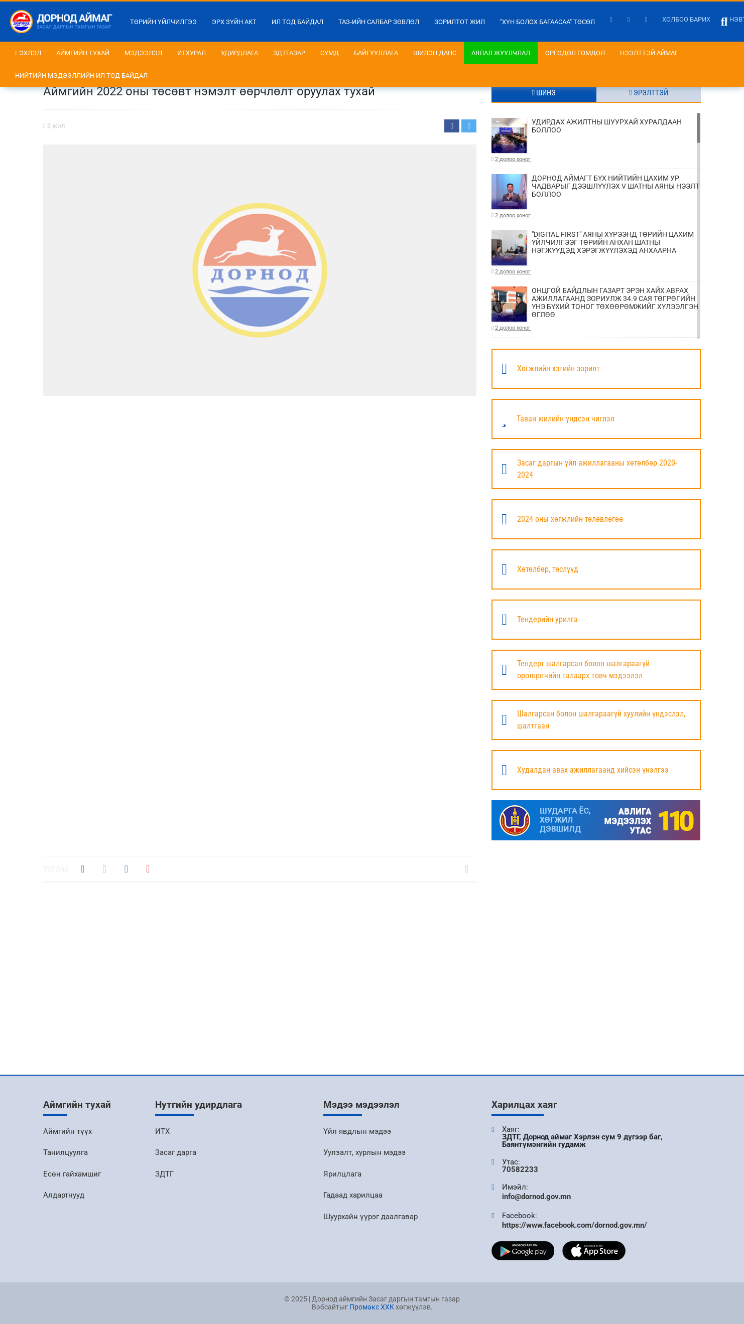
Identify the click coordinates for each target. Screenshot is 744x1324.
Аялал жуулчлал (500, 53)
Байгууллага (376, 53)
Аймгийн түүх (67, 1131)
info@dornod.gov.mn (536, 1196)
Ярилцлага (342, 1174)
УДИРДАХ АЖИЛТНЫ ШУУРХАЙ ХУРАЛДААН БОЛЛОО (596, 141)
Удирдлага (239, 53)
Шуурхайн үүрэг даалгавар (370, 1216)
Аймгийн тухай (82, 53)
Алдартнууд (63, 1195)
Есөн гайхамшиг (72, 1174)
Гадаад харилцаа (353, 1195)
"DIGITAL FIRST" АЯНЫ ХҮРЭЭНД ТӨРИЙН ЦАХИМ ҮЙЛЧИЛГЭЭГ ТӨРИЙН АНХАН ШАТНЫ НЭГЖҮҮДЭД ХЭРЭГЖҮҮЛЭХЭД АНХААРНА (596, 253)
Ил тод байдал (297, 22)
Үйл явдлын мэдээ (357, 1131)
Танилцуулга (65, 1152)
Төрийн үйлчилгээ (163, 22)
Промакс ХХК (371, 1307)
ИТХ (162, 1131)
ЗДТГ (164, 1174)
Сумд (329, 53)
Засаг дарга (175, 1152)
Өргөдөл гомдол (575, 53)
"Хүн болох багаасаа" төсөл (547, 22)
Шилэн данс (434, 53)
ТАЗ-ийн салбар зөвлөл (378, 22)
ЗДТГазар (289, 53)
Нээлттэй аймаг (649, 53)
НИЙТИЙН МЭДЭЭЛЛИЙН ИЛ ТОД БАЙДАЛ (81, 75)
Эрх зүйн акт (234, 22)
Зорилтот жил (459, 22)
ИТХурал (191, 53)
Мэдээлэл (143, 53)
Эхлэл (28, 53)
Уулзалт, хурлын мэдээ (364, 1152)
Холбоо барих (686, 19)
